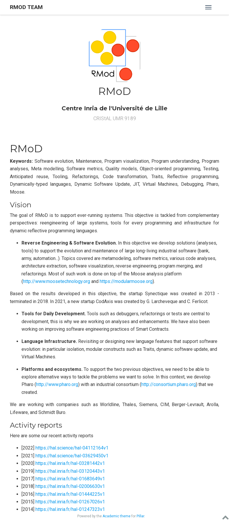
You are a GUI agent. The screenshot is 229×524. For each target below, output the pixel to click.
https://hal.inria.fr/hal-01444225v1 (70, 494)
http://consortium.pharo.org (168, 384)
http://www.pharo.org (57, 384)
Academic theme (116, 516)
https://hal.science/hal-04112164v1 (71, 448)
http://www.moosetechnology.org (56, 281)
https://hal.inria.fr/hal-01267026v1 (70, 501)
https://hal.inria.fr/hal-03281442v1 (70, 463)
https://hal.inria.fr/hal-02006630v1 (70, 486)
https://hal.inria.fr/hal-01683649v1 (70, 478)
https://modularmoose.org (126, 281)
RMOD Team (26, 7)
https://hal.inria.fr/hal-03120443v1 (70, 471)
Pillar (140, 516)
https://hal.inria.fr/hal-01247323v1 (70, 509)
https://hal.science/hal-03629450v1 (71, 455)
